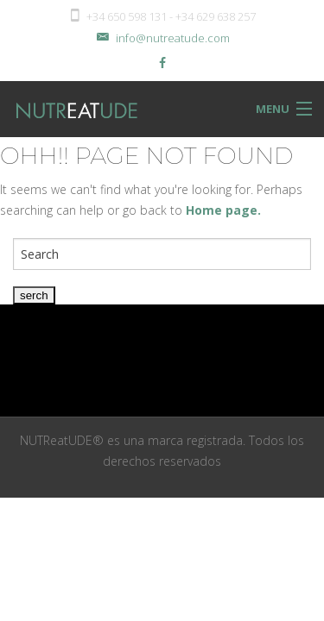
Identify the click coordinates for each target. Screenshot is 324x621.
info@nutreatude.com (162, 38)
